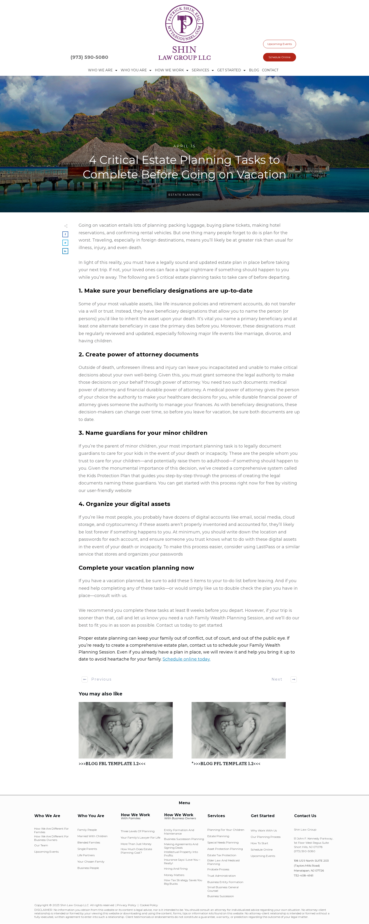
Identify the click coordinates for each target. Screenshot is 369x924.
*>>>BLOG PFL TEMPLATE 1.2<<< (246, 736)
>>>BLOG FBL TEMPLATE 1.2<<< (133, 736)
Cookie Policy (149, 905)
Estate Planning (184, 194)
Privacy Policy (126, 905)
